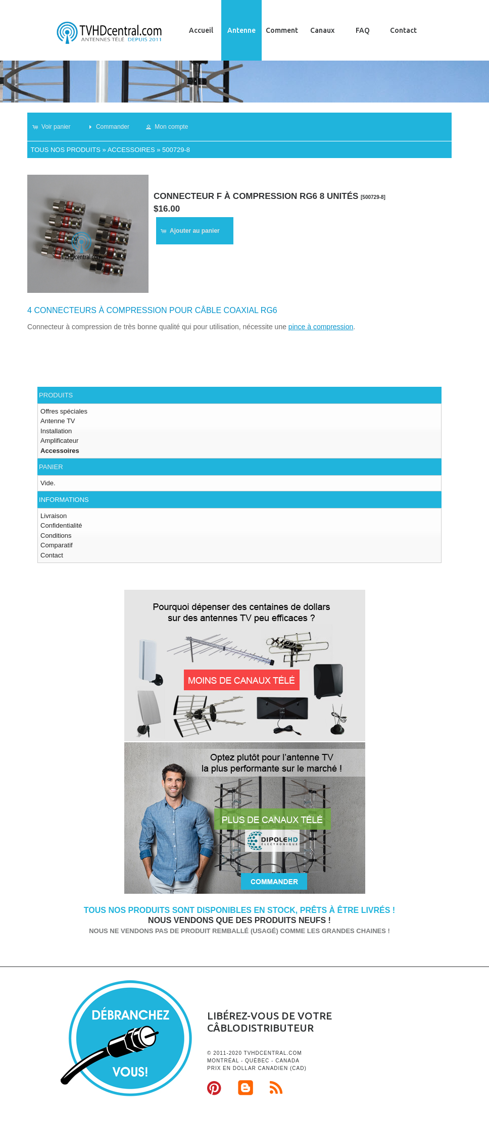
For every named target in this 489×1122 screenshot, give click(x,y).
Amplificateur (59, 440)
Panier (51, 467)
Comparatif (56, 545)
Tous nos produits (65, 150)
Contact (403, 30)
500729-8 (176, 150)
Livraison (53, 516)
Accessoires (131, 150)
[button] (56, 126)
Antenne (241, 30)
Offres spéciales (63, 411)
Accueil (201, 30)
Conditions (55, 535)
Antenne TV (57, 421)
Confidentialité (61, 525)
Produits (56, 395)
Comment (282, 30)
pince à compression (320, 327)
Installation (56, 431)
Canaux (322, 30)
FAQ (363, 30)
